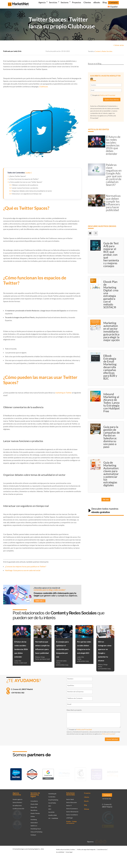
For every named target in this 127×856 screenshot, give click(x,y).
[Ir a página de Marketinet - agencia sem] (48, 774)
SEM (49, 807)
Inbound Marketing (36, 830)
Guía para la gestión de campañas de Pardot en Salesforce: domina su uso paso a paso (111, 436)
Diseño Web (34, 802)
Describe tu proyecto (74, 710)
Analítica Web (52, 813)
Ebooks (86, 799)
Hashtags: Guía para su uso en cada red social (22, 570)
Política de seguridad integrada (86, 848)
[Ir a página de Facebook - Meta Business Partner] (64, 774)
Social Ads (51, 810)
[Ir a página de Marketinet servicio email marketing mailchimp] (80, 774)
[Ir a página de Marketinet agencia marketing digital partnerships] (112, 774)
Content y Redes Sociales (103, 51)
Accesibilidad (60, 850)
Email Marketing (53, 798)
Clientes (87, 2)
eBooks (96, 2)
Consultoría (34, 799)
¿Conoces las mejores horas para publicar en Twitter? (25, 566)
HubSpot (33, 833)
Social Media (52, 801)
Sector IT (69, 804)
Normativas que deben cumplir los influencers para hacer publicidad (113, 203)
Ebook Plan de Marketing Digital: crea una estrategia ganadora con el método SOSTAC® (110, 294)
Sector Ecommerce (72, 807)
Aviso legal (69, 850)
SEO (49, 804)
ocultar (28, 173)
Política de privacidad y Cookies (65, 848)
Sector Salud (70, 798)
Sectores (64, 2)
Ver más (106, 499)
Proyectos (76, 2)
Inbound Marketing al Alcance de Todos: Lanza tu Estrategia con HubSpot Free (111, 402)
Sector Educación (71, 801)
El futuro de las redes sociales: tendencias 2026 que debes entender (113, 145)
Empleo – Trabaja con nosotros (71, 820)
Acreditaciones (17, 804)
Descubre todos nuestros (104, 510)
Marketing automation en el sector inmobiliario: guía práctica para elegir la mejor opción (111, 331)
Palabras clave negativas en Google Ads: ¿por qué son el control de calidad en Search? (114, 174)
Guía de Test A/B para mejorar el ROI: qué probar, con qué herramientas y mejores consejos (111, 254)
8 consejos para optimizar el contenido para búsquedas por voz (62, 649)
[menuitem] (112, 7)
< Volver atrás (118, 45)
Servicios (53, 2)
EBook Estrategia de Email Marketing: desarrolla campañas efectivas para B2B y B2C (110, 367)
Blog (105, 2)
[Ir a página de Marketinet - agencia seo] (96, 774)
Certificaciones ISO (18, 807)
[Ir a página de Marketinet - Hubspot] (32, 774)
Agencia (42, 2)
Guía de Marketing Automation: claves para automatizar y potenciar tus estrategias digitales (111, 474)
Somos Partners (17, 801)
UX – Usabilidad (53, 816)
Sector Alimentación (72, 810)
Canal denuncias (102, 848)
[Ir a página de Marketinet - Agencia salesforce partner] (16, 773)
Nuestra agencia (17, 798)
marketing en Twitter (63, 393)
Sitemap (86, 807)
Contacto (113, 2)
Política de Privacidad (107, 95)
